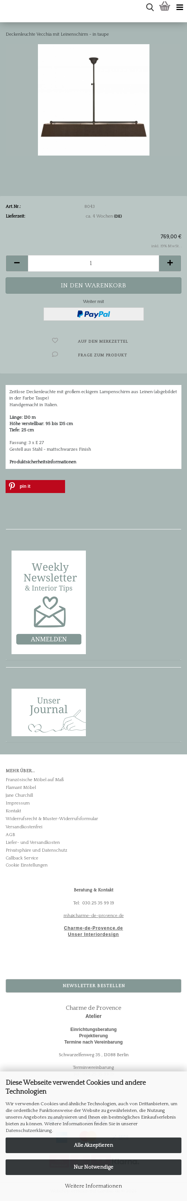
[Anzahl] (93, 263)
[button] (17, 263)
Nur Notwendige (93, 1167)
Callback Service (22, 858)
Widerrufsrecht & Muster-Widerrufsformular (52, 818)
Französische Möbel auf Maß (35, 779)
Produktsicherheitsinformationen (42, 462)
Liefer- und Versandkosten (33, 842)
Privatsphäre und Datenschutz (36, 850)
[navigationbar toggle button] (179, 7)
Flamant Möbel (21, 787)
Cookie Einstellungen (27, 865)
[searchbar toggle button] (149, 7)
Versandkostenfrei (24, 827)
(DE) (118, 216)
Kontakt (13, 811)
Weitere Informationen (93, 1186)
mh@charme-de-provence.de (94, 915)
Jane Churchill (19, 795)
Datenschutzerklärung (29, 1130)
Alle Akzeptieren (93, 1145)
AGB (10, 834)
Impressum (18, 803)
